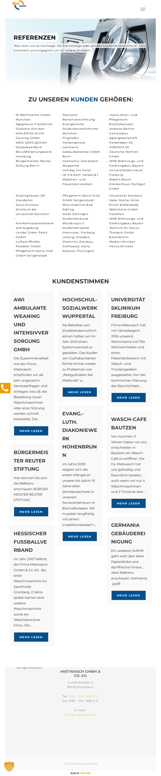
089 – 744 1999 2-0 (84, 678)
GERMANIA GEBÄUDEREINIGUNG (128, 533)
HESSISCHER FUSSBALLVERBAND (30, 541)
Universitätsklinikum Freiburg (128, 308)
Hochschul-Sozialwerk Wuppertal (79, 308)
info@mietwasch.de (80, 696)
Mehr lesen (31, 431)
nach (81, 773)
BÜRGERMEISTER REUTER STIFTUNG (31, 460)
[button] (9, 767)
